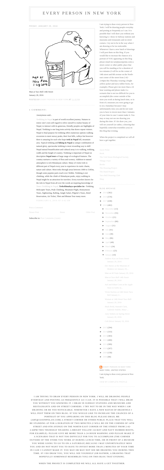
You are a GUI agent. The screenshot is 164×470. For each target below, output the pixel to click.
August (108, 225)
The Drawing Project (108, 168)
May (107, 238)
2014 (105, 331)
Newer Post (34, 212)
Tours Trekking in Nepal (47, 186)
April (107, 242)
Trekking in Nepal (44, 119)
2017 (105, 201)
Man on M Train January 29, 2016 (119, 273)
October (109, 217)
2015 (105, 327)
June (107, 234)
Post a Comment (36, 207)
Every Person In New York (82, 13)
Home (62, 212)
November (110, 213)
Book (102, 153)
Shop (102, 179)
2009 (105, 352)
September (110, 221)
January (108, 255)
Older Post (90, 212)
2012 (105, 340)
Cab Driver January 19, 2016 (117, 321)
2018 (105, 197)
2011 (105, 344)
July (107, 229)
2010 (105, 348)
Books (102, 164)
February (109, 250)
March (108, 246)
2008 (105, 357)
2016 (105, 205)
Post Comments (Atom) (51, 218)
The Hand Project (107, 171)
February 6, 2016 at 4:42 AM (53, 200)
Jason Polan (105, 150)
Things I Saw (105, 161)
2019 (105, 192)
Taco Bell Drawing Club (110, 175)
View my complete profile (113, 382)
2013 (105, 336)
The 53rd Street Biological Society (114, 157)
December (110, 209)
